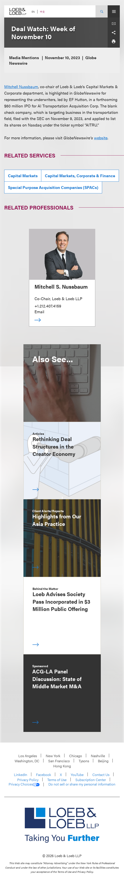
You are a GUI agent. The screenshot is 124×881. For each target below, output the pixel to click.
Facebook (43, 774)
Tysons (84, 760)
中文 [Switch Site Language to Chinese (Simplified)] (42, 11)
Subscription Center (90, 779)
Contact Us (100, 774)
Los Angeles (27, 755)
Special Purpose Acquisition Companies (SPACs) (53, 187)
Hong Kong (62, 765)
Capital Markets (23, 175)
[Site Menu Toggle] (114, 11)
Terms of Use (57, 779)
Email (39, 311)
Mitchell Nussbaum (21, 86)
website (100, 137)
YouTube (77, 774)
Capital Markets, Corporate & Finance (80, 175)
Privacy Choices (24, 784)
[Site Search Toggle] (101, 11)
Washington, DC (27, 760)
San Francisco (59, 760)
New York (53, 755)
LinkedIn (20, 774)
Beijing (103, 760)
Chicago (75, 755)
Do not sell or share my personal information (81, 784)
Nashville (98, 755)
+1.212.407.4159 (47, 306)
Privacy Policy (27, 779)
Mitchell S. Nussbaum (61, 286)
